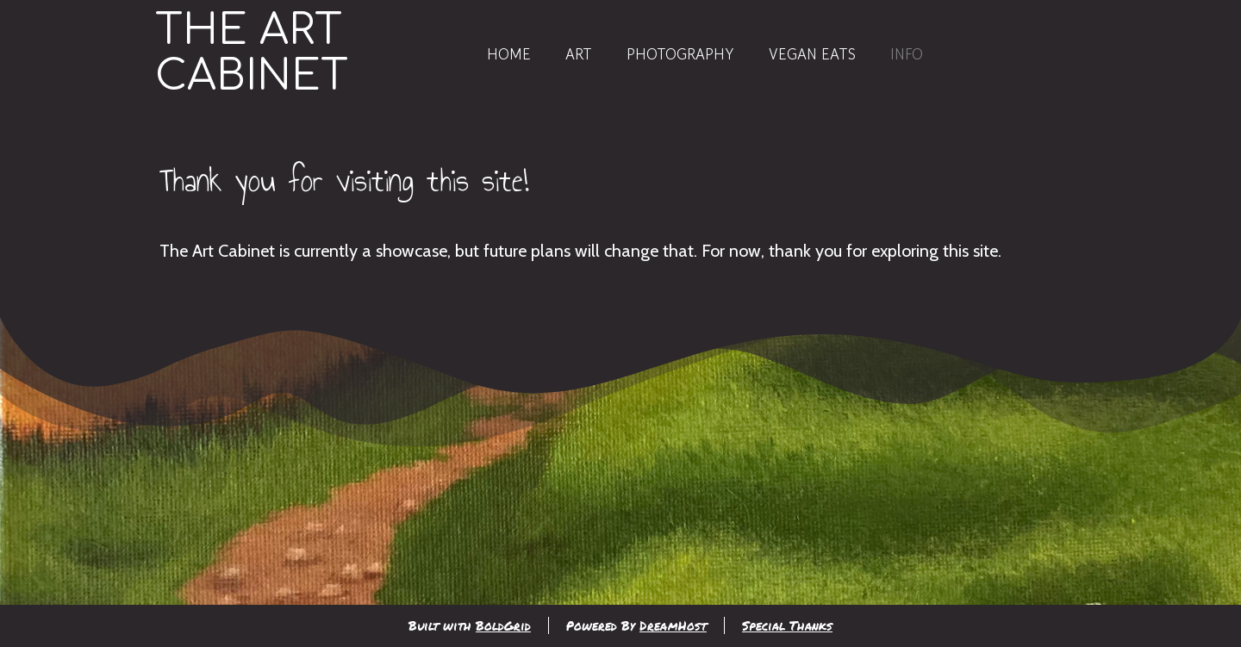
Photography (680, 54)
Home (509, 54)
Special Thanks (787, 625)
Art (578, 54)
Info (906, 54)
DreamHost (673, 625)
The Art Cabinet (251, 54)
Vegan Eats (812, 54)
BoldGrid (503, 625)
